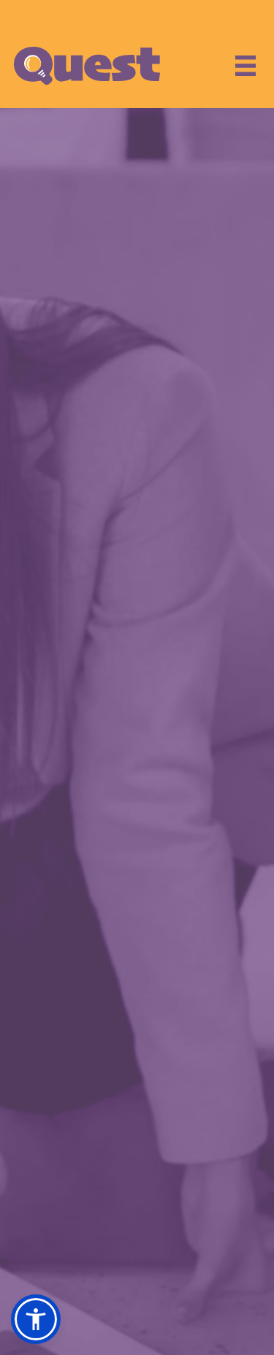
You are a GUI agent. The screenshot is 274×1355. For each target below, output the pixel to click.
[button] (36, 1319)
